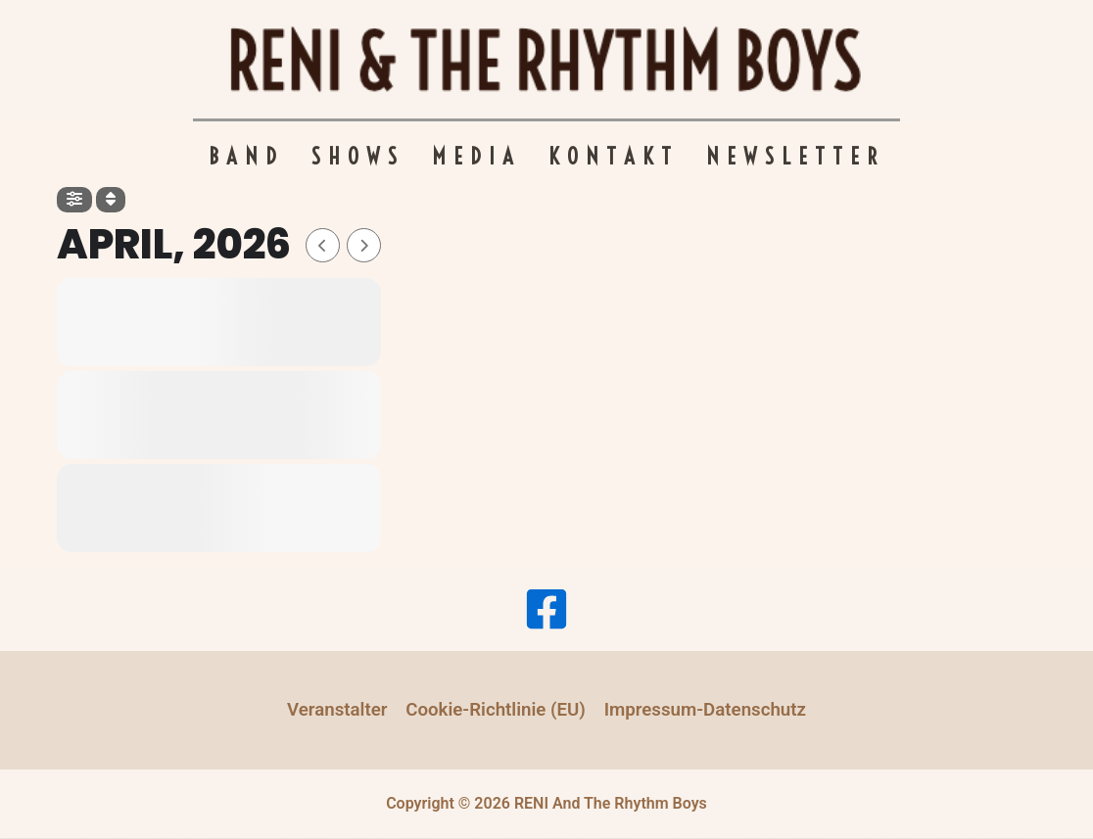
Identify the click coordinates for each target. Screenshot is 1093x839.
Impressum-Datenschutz (705, 710)
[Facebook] (546, 608)
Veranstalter (337, 710)
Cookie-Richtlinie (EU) (495, 710)
